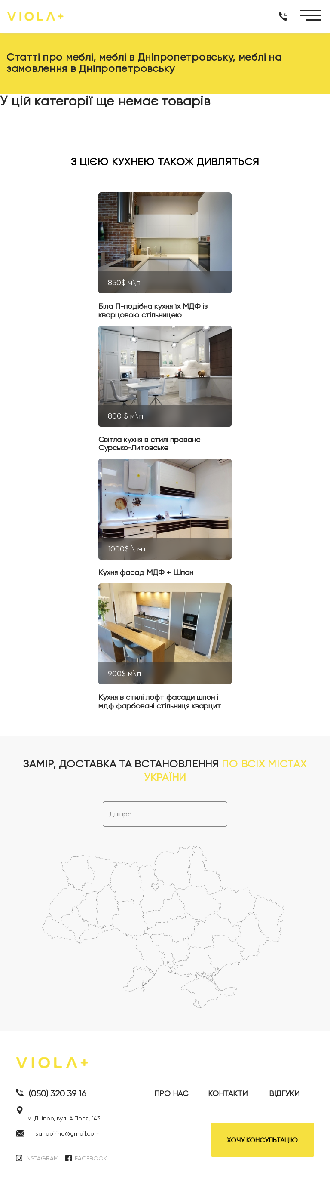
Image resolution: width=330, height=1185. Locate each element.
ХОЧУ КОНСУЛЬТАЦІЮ (262, 1140)
